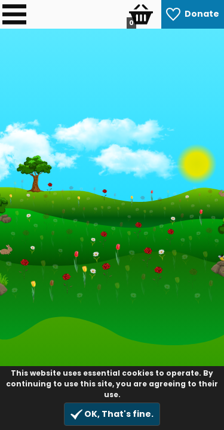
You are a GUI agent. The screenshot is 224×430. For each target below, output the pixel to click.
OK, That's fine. (112, 414)
